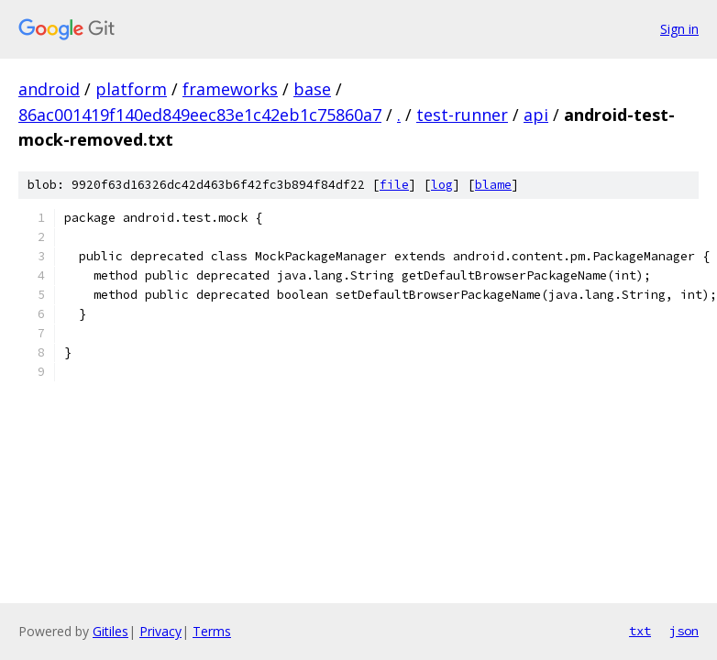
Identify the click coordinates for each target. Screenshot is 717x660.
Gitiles (110, 631)
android (49, 89)
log (442, 184)
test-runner (462, 115)
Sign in (679, 29)
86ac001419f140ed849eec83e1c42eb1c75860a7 (199, 115)
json (684, 630)
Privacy (160, 631)
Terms (212, 631)
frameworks (230, 89)
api (536, 115)
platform (131, 89)
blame (493, 184)
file (394, 184)
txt (640, 630)
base (312, 89)
